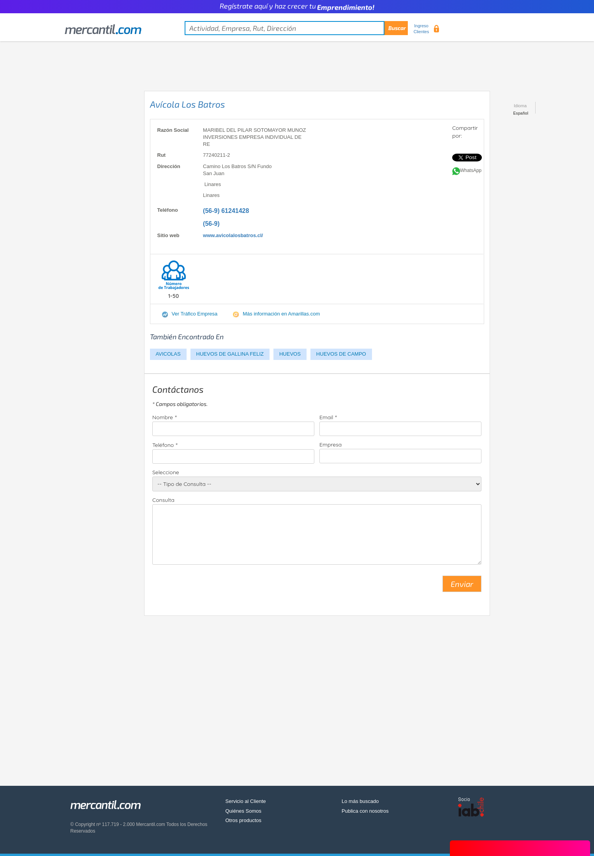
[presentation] (211, 587)
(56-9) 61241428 (226, 210)
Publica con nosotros (365, 811)
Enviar (462, 583)
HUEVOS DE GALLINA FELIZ (230, 354)
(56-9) (211, 223)
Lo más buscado (360, 801)
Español (521, 113)
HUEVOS (290, 354)
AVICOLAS (168, 354)
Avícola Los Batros (187, 104)
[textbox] (296, 28)
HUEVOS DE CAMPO (341, 354)
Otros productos (244, 820)
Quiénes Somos (244, 811)
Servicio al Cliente (246, 801)
